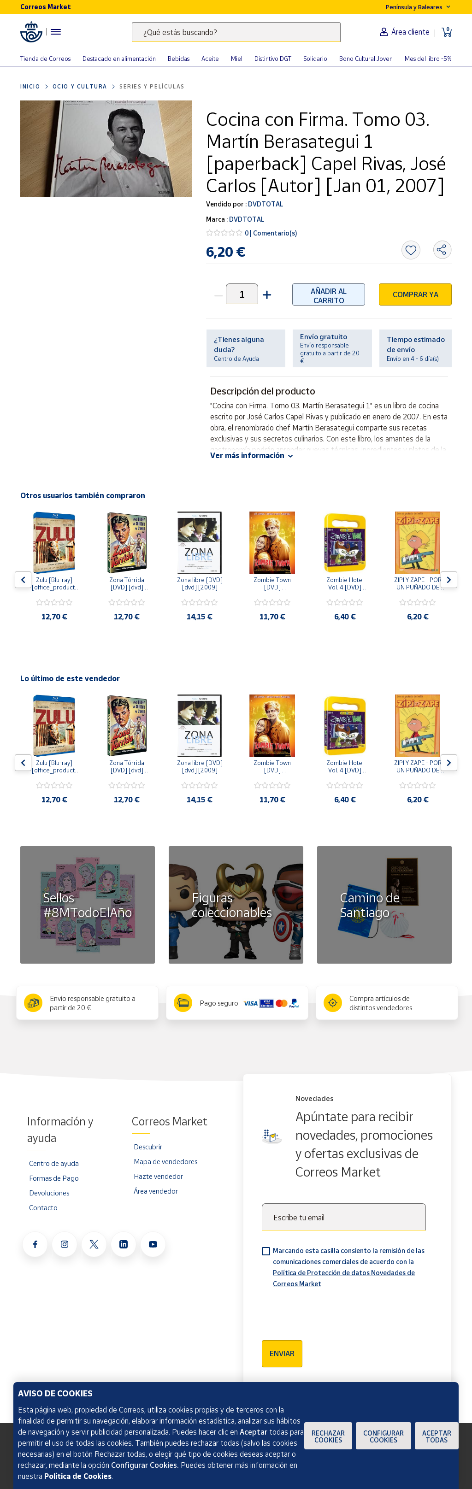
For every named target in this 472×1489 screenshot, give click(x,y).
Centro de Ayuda (236, 358)
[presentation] (332, 1311)
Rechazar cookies (328, 1436)
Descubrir (148, 1146)
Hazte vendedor (158, 1176)
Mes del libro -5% (428, 58)
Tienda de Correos (45, 58)
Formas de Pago (54, 1178)
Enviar (282, 1353)
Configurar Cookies (383, 1436)
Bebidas (178, 58)
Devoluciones (49, 1193)
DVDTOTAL (265, 204)
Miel (236, 58)
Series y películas (152, 86)
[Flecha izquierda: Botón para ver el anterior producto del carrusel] (23, 579)
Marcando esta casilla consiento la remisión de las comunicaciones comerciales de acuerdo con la (349, 1267)
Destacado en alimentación (119, 58)
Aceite (210, 58)
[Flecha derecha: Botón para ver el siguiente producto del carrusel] (449, 579)
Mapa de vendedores (165, 1161)
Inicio (30, 86)
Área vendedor (156, 1191)
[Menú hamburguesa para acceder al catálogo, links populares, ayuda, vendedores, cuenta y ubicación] (55, 31)
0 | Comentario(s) (271, 233)
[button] (266, 293)
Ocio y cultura (80, 86)
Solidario (315, 58)
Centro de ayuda (54, 1163)
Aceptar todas (436, 1436)
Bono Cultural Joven (366, 58)
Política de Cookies (78, 1476)
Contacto (43, 1207)
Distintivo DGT (272, 58)
